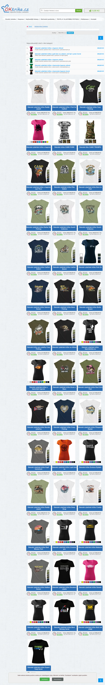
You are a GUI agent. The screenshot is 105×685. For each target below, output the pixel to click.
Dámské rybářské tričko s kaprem (39, 147)
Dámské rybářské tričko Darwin (90, 587)
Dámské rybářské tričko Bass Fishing (64, 308)
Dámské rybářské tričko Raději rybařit (39, 108)
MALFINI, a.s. (62, 33)
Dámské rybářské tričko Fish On (90, 267)
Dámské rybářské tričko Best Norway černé (64, 628)
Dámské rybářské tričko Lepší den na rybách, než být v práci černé (58, 54)
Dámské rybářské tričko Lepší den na (64, 468)
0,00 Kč (96, 10)
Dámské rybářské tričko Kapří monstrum (38, 468)
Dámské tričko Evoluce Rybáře (90, 467)
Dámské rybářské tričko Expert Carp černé (38, 668)
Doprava (21, 19)
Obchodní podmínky (48, 19)
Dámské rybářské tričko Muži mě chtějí (90, 628)
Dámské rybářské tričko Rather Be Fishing (38, 228)
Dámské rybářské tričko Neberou (90, 547)
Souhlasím (45, 679)
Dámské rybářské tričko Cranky (90, 507)
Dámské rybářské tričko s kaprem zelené (49, 59)
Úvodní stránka (10, 19)
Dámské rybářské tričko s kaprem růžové (49, 48)
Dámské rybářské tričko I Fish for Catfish (64, 108)
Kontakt (93, 19)
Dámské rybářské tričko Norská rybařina (38, 428)
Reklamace (85, 19)
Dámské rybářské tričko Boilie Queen (90, 308)
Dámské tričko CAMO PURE (64, 147)
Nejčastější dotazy (32, 19)
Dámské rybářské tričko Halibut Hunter (38, 588)
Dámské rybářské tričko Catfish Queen (64, 268)
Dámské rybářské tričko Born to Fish (90, 188)
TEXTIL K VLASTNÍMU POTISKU (68, 19)
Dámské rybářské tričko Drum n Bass (64, 388)
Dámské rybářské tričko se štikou (64, 347)
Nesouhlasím (57, 679)
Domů (30, 26)
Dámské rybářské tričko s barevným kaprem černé (52, 71)
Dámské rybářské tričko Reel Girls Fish (90, 388)
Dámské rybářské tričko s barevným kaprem (38, 388)
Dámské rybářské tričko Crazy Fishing (64, 428)
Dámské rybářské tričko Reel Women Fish (38, 548)
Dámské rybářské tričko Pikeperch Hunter (90, 428)
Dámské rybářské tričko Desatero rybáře (64, 588)
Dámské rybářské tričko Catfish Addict (38, 268)
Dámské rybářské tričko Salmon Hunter (38, 308)
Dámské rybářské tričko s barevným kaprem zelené (52, 65)
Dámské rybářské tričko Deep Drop (64, 508)
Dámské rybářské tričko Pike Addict (64, 188)
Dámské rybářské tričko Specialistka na (90, 348)
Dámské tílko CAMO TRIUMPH (90, 147)
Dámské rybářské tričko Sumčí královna (64, 228)
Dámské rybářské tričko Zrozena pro (64, 548)
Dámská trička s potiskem (41, 26)
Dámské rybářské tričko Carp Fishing (90, 108)
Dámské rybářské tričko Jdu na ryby (38, 628)
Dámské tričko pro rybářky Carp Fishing (38, 348)
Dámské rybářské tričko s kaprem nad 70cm (39, 188)
